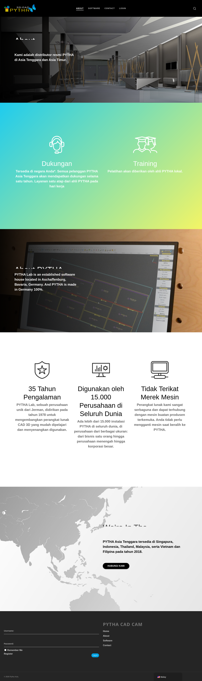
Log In (95, 655)
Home (106, 631)
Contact (109, 8)
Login (122, 8)
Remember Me (14, 650)
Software (94, 8)
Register (8, 654)
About (80, 8)
